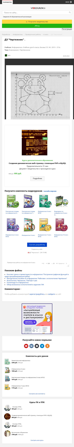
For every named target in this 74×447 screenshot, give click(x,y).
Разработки (7, 2)
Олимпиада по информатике (18, 282)
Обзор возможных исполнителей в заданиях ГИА (25, 285)
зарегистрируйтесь (37, 294)
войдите (51, 294)
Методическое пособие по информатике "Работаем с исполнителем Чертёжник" (37, 278)
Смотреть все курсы (37, 440)
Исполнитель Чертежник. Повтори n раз (22, 280)
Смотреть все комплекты (37, 394)
